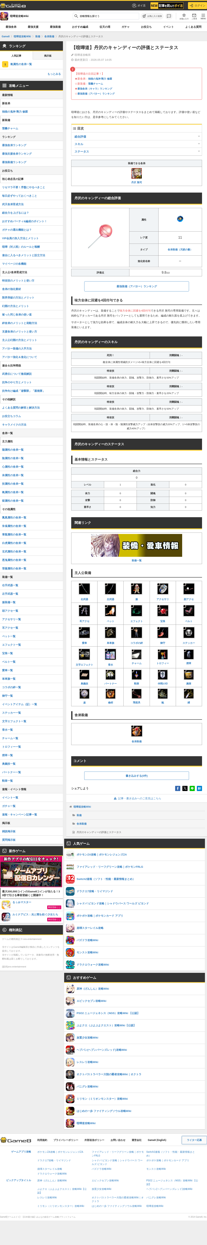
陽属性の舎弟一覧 (13, 449)
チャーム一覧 (10, 738)
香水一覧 (7, 729)
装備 (79, 815)
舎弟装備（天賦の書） (180, 249)
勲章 (136, 677)
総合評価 (80, 136)
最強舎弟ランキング (14, 145)
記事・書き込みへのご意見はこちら (136, 798)
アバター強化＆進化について (19, 357)
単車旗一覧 (9, 678)
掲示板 (48, 55)
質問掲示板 (9, 839)
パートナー (110, 677)
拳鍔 (110, 696)
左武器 (110, 591)
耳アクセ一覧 (10, 627)
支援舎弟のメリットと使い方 (19, 331)
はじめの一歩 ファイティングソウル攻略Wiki (117, 1206)
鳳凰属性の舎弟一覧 (14, 517)
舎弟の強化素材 (11, 289)
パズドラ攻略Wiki (101, 1168)
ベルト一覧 (9, 661)
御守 (163, 635)
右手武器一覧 (10, 585)
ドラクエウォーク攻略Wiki (52, 1173)
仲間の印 (163, 677)
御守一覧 (7, 695)
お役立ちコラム (11, 416)
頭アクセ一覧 (10, 610)
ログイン (197, 5)
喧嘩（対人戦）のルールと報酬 (21, 246)
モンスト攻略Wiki (156, 1168)
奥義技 (84, 677)
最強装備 (55, 26)
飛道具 (136, 696)
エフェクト (136, 613)
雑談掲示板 (9, 831)
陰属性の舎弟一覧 (13, 458)
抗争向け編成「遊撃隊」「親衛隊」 (23, 390)
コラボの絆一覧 (11, 687)
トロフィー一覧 (11, 746)
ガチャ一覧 (9, 806)
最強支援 (33, 26)
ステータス (82, 151)
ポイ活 (139, 5)
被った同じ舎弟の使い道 (17, 314)
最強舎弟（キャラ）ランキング (94, 88)
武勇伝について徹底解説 (17, 373)
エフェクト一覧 (11, 644)
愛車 (84, 635)
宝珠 (163, 613)
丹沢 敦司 (136, 176)
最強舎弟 (11, 26)
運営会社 (137, 1140)
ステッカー (189, 635)
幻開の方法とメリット (15, 306)
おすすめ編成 (80, 26)
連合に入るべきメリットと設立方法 (23, 255)
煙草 (189, 657)
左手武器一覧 (10, 593)
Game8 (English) (157, 1140)
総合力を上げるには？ (15, 212)
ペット (110, 613)
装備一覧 (136, 548)
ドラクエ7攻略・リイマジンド (54, 1160)
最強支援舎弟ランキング (17, 153)
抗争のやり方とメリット (17, 382)
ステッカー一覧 (11, 712)
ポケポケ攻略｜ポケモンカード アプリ (167, 1160)
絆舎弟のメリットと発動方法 (19, 323)
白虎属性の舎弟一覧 (14, 543)
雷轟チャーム (95, 83)
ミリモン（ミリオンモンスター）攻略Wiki (60, 1206)
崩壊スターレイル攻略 (49, 1168)
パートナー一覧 (11, 772)
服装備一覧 (9, 602)
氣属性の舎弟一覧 (21, 64)
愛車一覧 (7, 670)
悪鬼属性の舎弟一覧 (14, 560)
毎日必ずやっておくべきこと (19, 195)
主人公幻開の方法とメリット (19, 340)
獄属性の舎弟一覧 (13, 500)
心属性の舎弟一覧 (13, 466)
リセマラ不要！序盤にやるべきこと (23, 187)
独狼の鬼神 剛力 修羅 (100, 78)
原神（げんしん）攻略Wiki (52, 1180)
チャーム (136, 657)
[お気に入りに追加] (152, 16)
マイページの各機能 (14, 263)
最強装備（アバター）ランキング (96, 93)
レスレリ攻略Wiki (47, 1197)
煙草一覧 (7, 755)
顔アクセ (189, 591)
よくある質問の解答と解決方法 (21, 407)
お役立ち (146, 26)
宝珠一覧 (7, 653)
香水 (110, 657)
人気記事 (16, 55)
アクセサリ (163, 591)
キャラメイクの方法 (14, 424)
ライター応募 (194, 1140)
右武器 (84, 591)
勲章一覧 (7, 780)
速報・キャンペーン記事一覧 (19, 814)
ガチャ (126, 26)
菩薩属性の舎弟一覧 (14, 568)
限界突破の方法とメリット (18, 297)
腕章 (189, 677)
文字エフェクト (84, 657)
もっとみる (54, 73)
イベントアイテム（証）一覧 (19, 704)
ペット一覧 (9, 636)
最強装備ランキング (14, 162)
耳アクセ (84, 613)
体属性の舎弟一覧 (13, 475)
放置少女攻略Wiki (101, 1189)
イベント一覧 (10, 797)
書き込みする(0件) (137, 775)
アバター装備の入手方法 (17, 348)
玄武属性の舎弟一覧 (14, 551)
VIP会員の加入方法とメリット (20, 238)
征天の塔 (105, 26)
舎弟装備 (136, 733)
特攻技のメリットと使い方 (18, 280)
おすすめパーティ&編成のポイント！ (24, 221)
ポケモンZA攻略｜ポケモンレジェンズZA (60, 1151)
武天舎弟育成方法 (13, 204)
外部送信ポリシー (94, 1140)
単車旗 (110, 635)
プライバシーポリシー (65, 1140)
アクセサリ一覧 (11, 619)
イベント (168, 26)
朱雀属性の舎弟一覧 (14, 526)
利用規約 (42, 1140)
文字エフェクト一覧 (14, 721)
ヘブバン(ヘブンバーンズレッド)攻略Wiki (169, 1189)
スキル (79, 144)
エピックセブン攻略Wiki (105, 1180)
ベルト (189, 613)
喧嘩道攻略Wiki (82, 806)
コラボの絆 (136, 635)
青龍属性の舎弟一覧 (14, 534)
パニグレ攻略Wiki (156, 1197)
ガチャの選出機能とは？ (17, 229)
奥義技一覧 (9, 763)
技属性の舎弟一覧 (13, 483)
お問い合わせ (118, 1140)
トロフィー (162, 657)
